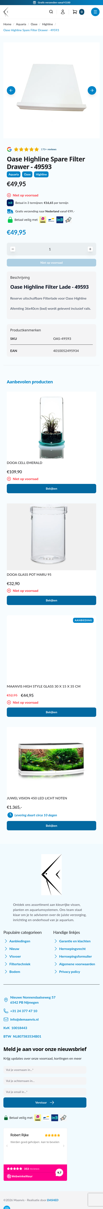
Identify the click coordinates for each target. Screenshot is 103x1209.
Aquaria (21, 24)
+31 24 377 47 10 (23, 1011)
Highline (47, 24)
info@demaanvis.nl (24, 1019)
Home (7, 24)
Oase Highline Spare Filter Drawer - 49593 (31, 30)
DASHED (52, 1200)
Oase (34, 24)
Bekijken (51, 488)
